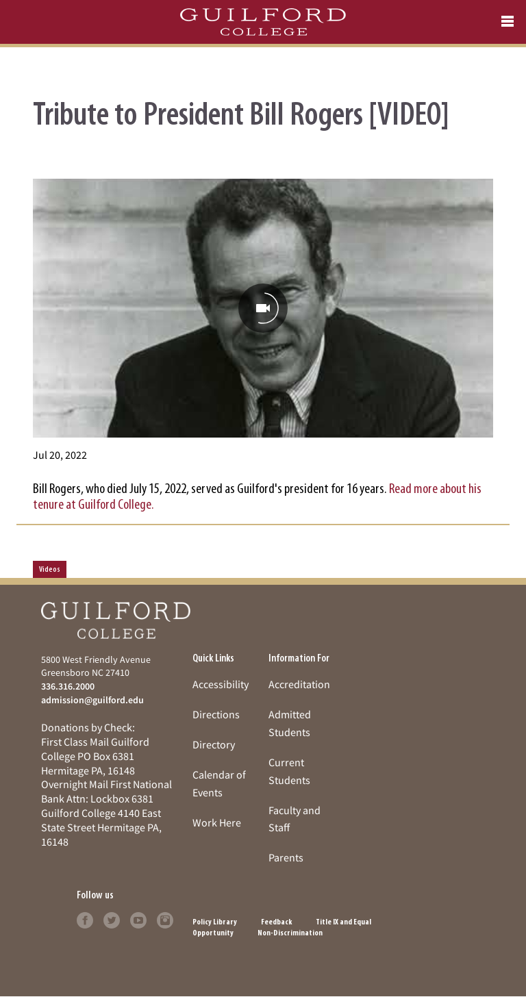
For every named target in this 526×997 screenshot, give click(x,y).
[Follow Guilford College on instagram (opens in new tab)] (165, 919)
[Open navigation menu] (507, 22)
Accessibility (220, 684)
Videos (49, 570)
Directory (213, 744)
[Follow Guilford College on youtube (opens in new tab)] (138, 919)
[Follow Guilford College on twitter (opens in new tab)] (111, 919)
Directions (216, 714)
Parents (285, 857)
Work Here (216, 822)
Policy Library (214, 922)
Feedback (276, 922)
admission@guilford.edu (92, 700)
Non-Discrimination (290, 933)
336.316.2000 (68, 686)
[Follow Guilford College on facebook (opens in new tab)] (85, 919)
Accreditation (299, 684)
